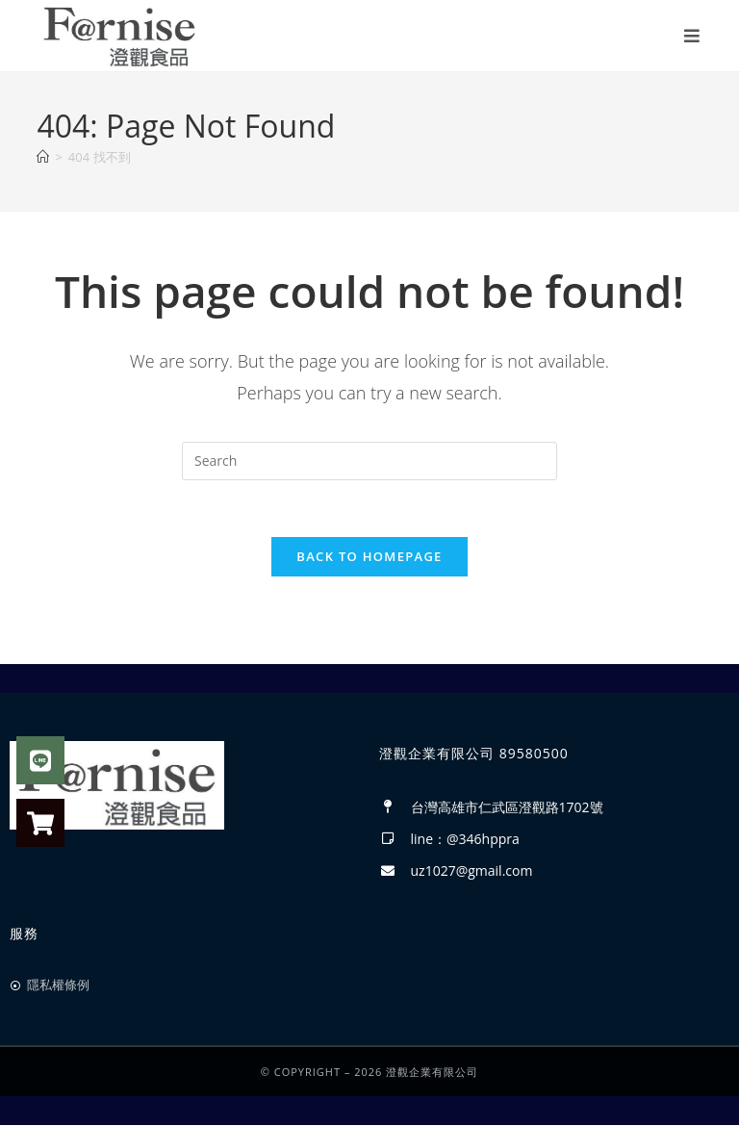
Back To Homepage (369, 558)
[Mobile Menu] (693, 35)
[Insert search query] (369, 461)
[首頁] (43, 157)
